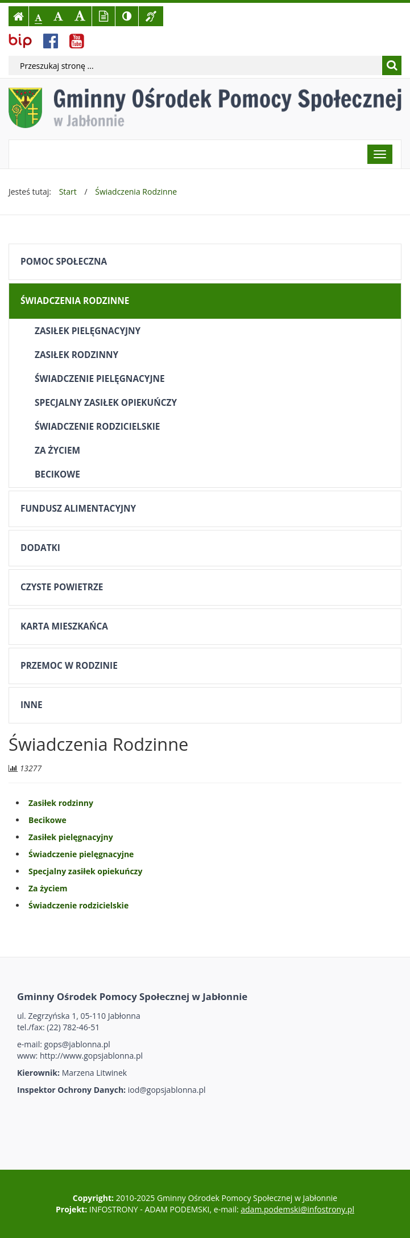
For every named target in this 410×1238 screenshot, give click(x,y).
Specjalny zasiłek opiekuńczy (106, 403)
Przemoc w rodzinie (69, 666)
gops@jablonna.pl (77, 1044)
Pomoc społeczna (63, 262)
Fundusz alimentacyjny (78, 509)
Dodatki (40, 548)
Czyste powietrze (61, 587)
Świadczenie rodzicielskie (97, 427)
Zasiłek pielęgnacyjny (87, 331)
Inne (31, 705)
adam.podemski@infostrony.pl (297, 1209)
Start (68, 191)
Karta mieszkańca (64, 626)
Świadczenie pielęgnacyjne (100, 379)
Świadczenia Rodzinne (136, 191)
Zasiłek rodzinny (76, 355)
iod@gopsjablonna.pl (167, 1089)
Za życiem (57, 450)
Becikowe (57, 474)
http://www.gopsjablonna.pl (91, 1055)
